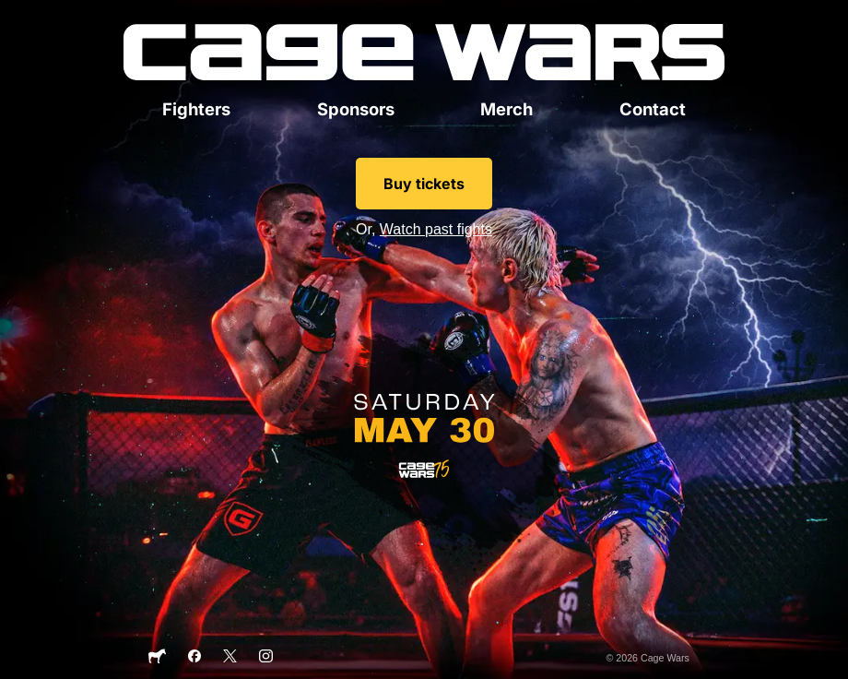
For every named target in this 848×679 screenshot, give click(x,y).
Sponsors (356, 109)
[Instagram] (266, 658)
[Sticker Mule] (156, 660)
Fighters (196, 109)
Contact (652, 109)
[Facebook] (195, 658)
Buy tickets (424, 183)
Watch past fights (436, 229)
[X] (230, 658)
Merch (506, 109)
